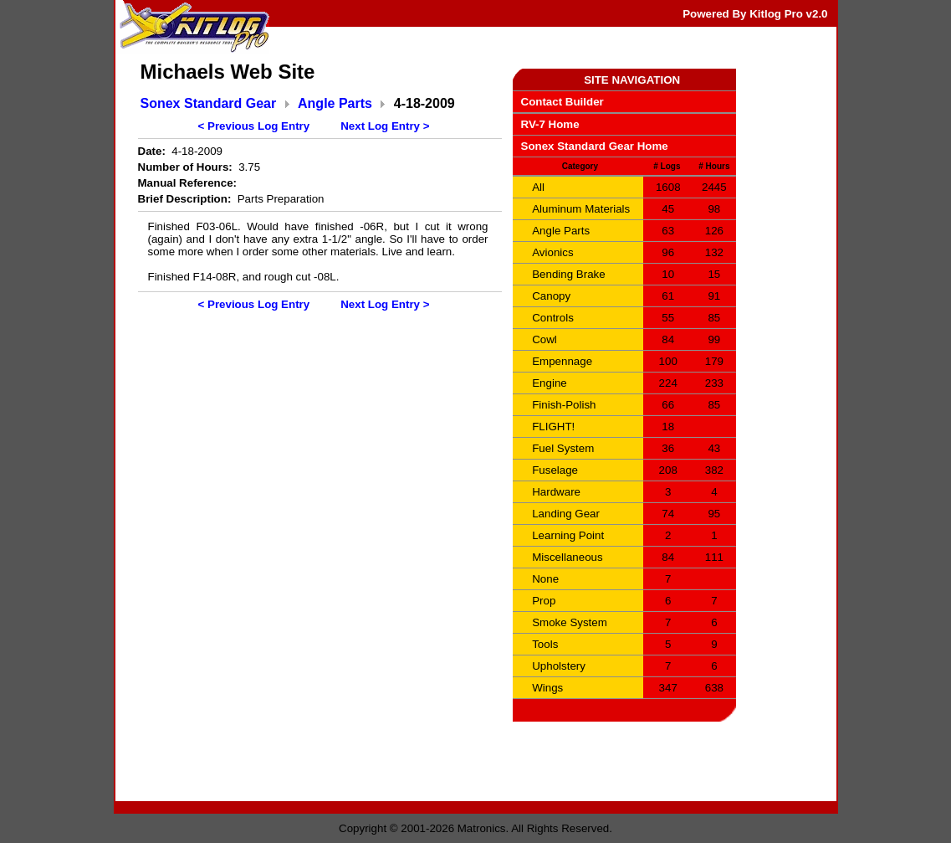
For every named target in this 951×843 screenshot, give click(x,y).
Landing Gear (566, 513)
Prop (543, 600)
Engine (549, 383)
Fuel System (563, 448)
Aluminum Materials (581, 209)
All (538, 187)
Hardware (556, 492)
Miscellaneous (567, 557)
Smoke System (569, 622)
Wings (547, 687)
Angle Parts (335, 103)
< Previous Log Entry (254, 126)
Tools (545, 644)
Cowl (544, 339)
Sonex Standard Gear (209, 103)
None (545, 579)
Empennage (562, 361)
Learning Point (568, 535)
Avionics (552, 252)
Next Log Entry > (384, 126)
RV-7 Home (550, 124)
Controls (553, 317)
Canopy (551, 296)
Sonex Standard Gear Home (594, 146)
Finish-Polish (564, 404)
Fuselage (555, 470)
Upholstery (558, 666)
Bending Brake (568, 274)
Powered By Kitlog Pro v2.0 (755, 14)
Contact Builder (562, 101)
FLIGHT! (553, 426)
